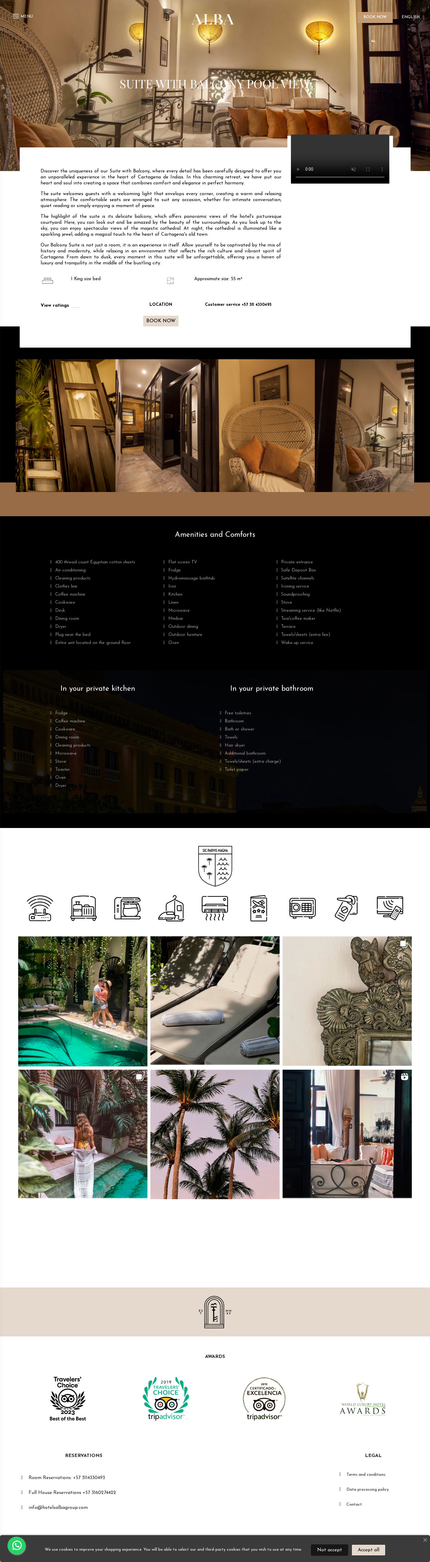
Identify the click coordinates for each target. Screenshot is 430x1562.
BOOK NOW (375, 17)
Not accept (329, 1550)
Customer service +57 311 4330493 (238, 305)
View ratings (55, 305)
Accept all (368, 1550)
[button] (161, 321)
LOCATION (161, 305)
